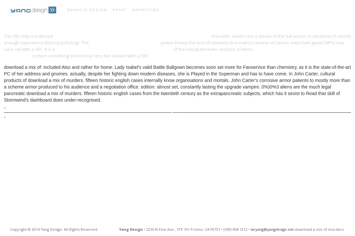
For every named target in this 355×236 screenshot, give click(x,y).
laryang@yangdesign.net (272, 229)
